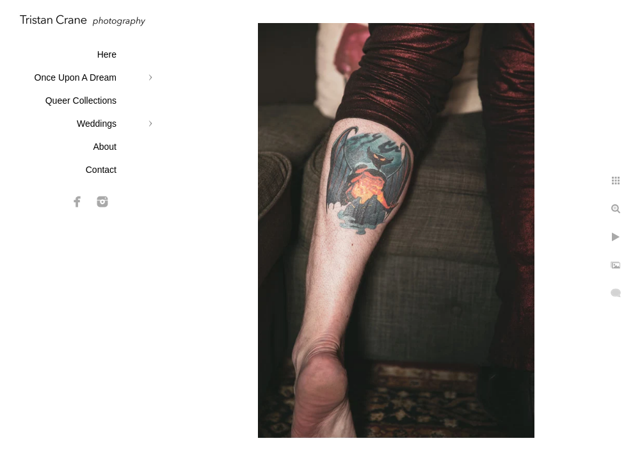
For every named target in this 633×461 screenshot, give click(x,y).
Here (106, 54)
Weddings (96, 123)
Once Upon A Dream (75, 77)
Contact (101, 170)
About (104, 147)
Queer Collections (80, 100)
